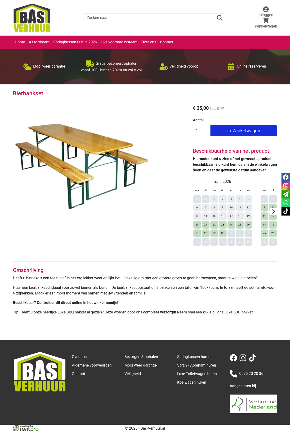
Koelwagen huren (191, 382)
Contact (166, 42)
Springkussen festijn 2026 (75, 42)
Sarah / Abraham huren (196, 365)
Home (20, 42)
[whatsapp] (285, 202)
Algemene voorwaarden (92, 365)
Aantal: (199, 120)
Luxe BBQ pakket (238, 312)
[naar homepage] (32, 18)
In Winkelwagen (243, 130)
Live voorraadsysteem (119, 42)
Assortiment (39, 42)
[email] (285, 194)
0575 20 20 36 (246, 373)
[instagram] (244, 360)
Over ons (148, 42)
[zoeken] (220, 17)
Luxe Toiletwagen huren (197, 374)
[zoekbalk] (154, 17)
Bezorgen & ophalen (141, 356)
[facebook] (234, 360)
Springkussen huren (193, 356)
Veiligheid (133, 374)
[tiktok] (253, 360)
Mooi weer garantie (141, 365)
